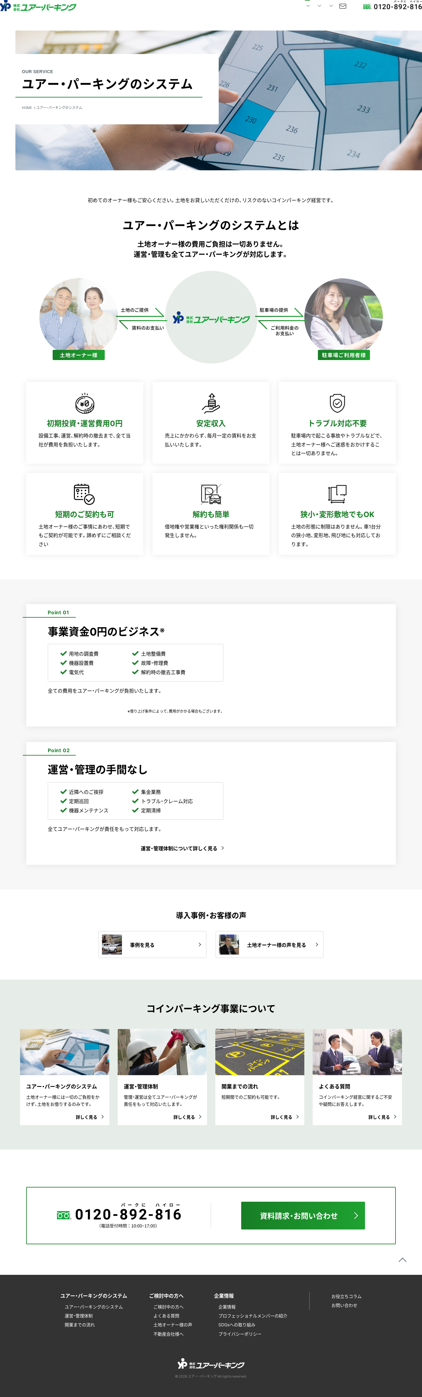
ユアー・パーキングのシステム (94, 1307)
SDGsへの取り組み (236, 1324)
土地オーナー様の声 (172, 1324)
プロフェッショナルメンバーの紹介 (252, 1315)
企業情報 (227, 1307)
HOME (135, 15)
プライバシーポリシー (240, 1334)
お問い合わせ (320, 15)
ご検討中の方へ (168, 1307)
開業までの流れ (80, 1324)
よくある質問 (166, 1315)
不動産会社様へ (168, 1334)
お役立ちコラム (346, 1296)
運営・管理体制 (79, 1315)
